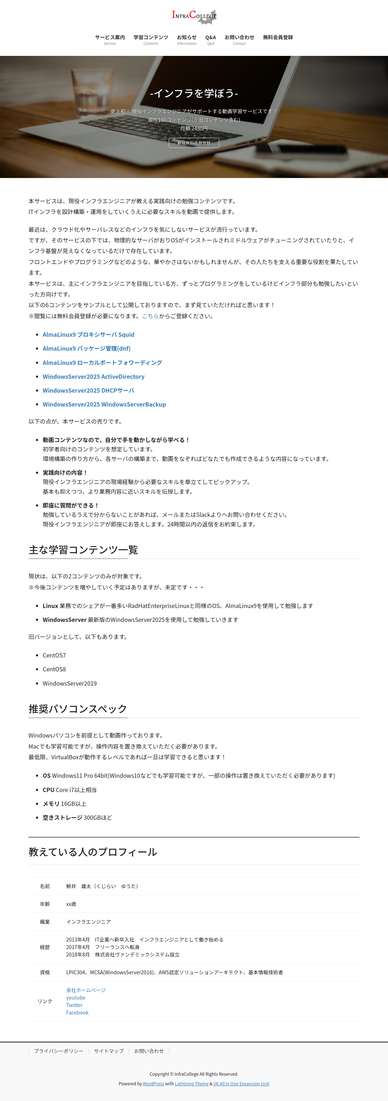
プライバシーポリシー (59, 1050)
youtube (75, 997)
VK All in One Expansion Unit (241, 1083)
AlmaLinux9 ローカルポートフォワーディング (102, 362)
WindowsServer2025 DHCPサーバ (88, 390)
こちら (150, 315)
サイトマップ (109, 1050)
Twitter (74, 1004)
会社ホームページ (86, 989)
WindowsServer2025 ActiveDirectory (94, 376)
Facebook (77, 1012)
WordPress (153, 1083)
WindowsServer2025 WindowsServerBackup (104, 404)
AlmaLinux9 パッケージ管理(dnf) (87, 348)
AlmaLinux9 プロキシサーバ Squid (89, 334)
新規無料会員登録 (194, 143)
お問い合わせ (149, 1050)
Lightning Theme (192, 1083)
